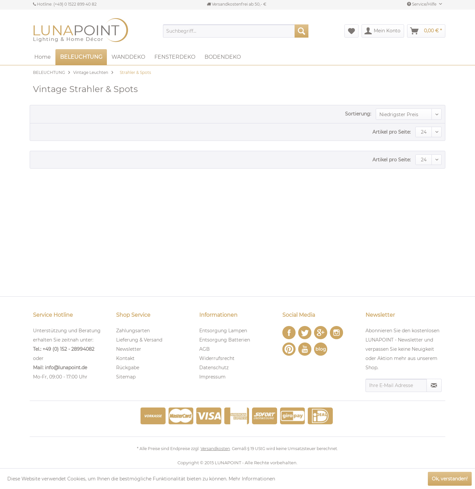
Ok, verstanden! (450, 479)
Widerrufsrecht (217, 358)
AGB (204, 349)
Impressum (212, 377)
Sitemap (126, 377)
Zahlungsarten (133, 331)
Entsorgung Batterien (224, 340)
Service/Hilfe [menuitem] (422, 4)
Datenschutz (214, 368)
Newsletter (128, 349)
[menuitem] (235, 31)
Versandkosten (215, 448)
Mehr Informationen (252, 479)
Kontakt (125, 358)
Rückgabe (127, 368)
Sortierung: (358, 114)
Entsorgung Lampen (223, 331)
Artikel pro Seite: (391, 132)
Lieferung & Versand (139, 340)
